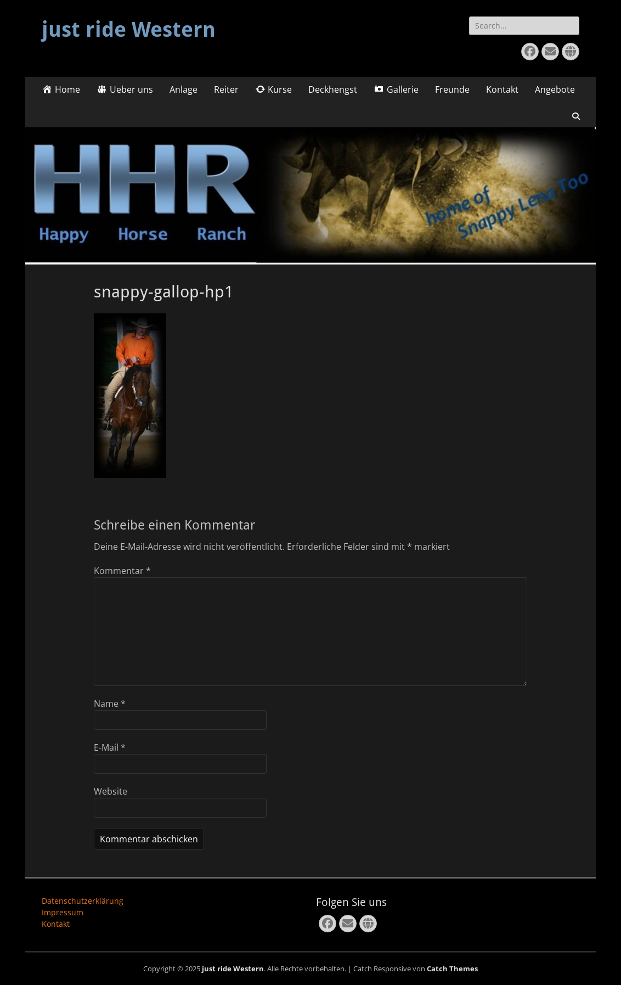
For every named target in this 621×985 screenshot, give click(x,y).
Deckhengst (332, 89)
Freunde (452, 89)
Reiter (226, 89)
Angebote (555, 89)
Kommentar (122, 571)
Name (110, 703)
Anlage (183, 89)
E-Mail (110, 747)
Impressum (62, 912)
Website (110, 791)
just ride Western (129, 30)
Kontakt (502, 89)
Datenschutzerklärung (82, 901)
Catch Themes (452, 968)
